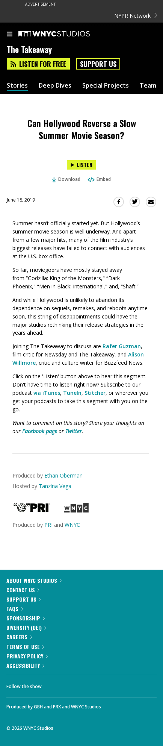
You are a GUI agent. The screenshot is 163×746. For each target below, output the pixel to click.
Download (66, 179)
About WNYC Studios (34, 580)
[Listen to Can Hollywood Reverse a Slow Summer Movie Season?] (81, 165)
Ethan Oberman (63, 475)
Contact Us (22, 590)
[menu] (9, 34)
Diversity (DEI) (26, 627)
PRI (48, 524)
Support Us (98, 64)
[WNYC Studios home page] (63, 34)
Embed (99, 179)
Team (148, 85)
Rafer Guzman (122, 346)
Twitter (73, 431)
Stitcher (95, 392)
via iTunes (46, 392)
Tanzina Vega (55, 486)
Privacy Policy (27, 656)
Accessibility (25, 665)
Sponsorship (25, 618)
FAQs (14, 609)
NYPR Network (135, 15)
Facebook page (39, 431)
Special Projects (105, 85)
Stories (17, 85)
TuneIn (72, 392)
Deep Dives (55, 85)
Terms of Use (25, 646)
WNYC (72, 524)
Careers (19, 637)
